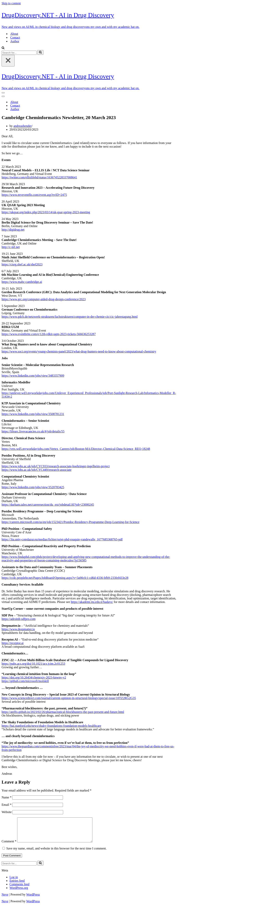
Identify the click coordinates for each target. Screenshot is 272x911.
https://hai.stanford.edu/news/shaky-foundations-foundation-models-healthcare (51, 725)
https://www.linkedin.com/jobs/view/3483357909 (33, 375)
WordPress (33, 899)
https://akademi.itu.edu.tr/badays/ (92, 602)
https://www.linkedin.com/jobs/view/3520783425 (33, 487)
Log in (13, 882)
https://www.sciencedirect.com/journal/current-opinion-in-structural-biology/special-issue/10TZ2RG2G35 (69, 698)
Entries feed (17, 885)
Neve (5, 899)
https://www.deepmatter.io (18, 629)
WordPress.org (18, 892)
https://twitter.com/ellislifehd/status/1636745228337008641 (39, 177)
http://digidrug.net (13, 229)
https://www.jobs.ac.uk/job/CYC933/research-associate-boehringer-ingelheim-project (56, 466)
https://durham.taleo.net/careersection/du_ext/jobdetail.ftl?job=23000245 (48, 504)
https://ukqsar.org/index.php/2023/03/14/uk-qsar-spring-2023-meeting (46, 212)
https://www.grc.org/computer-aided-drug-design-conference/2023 (44, 299)
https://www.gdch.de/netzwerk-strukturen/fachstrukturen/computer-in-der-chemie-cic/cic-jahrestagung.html (70, 316)
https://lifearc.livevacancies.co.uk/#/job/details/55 (33, 431)
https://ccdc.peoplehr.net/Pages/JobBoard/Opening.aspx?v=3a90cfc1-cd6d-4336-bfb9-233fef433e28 (65, 577)
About (14, 33)
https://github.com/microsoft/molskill (25, 681)
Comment (9, 846)
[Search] (3, 48)
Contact (15, 37)
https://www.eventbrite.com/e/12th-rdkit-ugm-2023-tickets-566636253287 (49, 334)
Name (6, 797)
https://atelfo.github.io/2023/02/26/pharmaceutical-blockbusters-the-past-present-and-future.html (63, 712)
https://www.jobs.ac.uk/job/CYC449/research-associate (36, 469)
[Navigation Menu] (3, 92)
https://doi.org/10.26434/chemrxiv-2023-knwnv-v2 (34, 677)
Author (14, 41)
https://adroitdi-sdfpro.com (19, 619)
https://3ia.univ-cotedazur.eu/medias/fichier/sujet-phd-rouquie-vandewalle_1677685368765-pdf (62, 539)
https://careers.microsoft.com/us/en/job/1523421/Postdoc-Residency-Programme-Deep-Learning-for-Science (70, 522)
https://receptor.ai (13, 643)
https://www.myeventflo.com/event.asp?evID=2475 (34, 194)
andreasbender (22, 126)
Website (7, 812)
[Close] (8, 60)
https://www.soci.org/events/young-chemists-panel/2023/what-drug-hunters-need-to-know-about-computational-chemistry (79, 351)
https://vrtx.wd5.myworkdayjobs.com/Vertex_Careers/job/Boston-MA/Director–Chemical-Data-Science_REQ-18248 (76, 448)
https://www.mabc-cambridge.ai (22, 281)
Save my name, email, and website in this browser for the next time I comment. (56, 853)
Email (6, 804)
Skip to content (11, 3)
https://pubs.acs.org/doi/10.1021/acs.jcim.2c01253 (33, 663)
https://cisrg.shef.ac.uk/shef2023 (22, 264)
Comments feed (19, 889)
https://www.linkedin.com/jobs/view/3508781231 (33, 414)
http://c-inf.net (11, 247)
